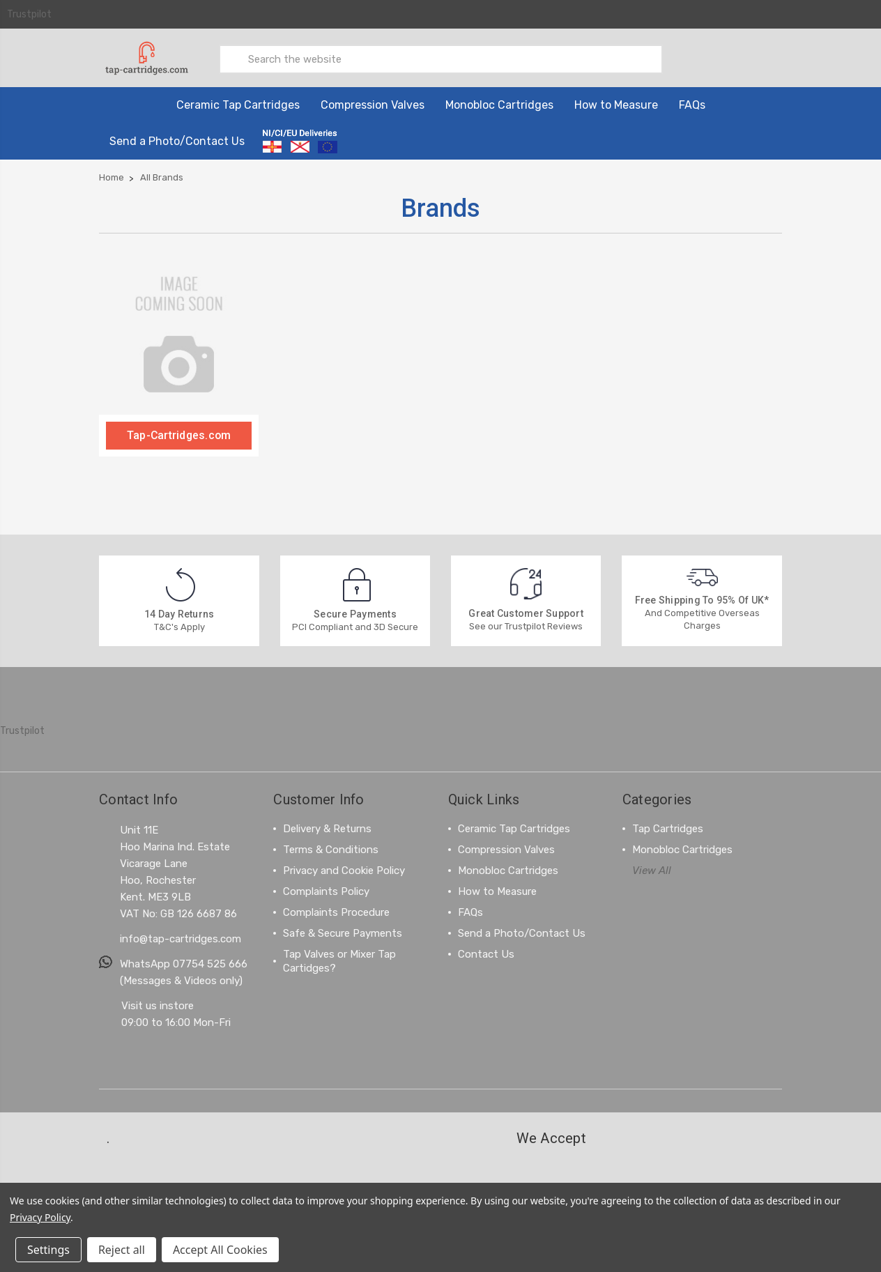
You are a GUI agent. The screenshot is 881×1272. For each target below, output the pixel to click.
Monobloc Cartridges (499, 104)
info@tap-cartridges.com (180, 938)
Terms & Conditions (330, 849)
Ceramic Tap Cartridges (238, 104)
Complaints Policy (326, 890)
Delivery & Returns (327, 828)
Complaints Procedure (336, 911)
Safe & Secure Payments (342, 932)
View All (651, 870)
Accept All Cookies (220, 1249)
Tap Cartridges (667, 828)
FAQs (692, 104)
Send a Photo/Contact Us (177, 140)
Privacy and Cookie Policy (344, 870)
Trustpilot (29, 14)
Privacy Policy (40, 1217)
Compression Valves (372, 104)
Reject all (121, 1249)
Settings (48, 1249)
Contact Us (486, 953)
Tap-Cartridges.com (178, 434)
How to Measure (616, 104)
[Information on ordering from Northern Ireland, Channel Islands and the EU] (300, 141)
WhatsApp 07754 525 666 (183, 963)
